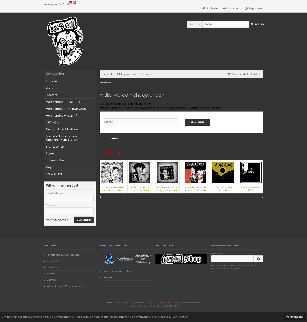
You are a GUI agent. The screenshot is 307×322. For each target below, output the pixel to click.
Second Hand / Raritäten (62, 129)
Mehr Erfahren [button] (180, 316)
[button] (194, 24)
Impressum (126, 74)
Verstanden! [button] (294, 316)
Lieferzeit (106, 277)
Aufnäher (52, 81)
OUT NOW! (53, 122)
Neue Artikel (54, 174)
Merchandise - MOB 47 (61, 116)
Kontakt (107, 74)
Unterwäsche (55, 160)
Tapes (50, 153)
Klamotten (53, 88)
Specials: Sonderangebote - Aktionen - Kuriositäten (65, 138)
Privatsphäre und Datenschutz (61, 254)
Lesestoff (52, 95)
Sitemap (50, 279)
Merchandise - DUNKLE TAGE (65, 102)
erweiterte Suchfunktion (154, 108)
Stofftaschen (55, 147)
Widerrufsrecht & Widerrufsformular (64, 286)
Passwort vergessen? (58, 219)
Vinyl (49, 167)
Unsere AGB (51, 261)
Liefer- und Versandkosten (115, 271)
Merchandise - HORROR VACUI (66, 109)
